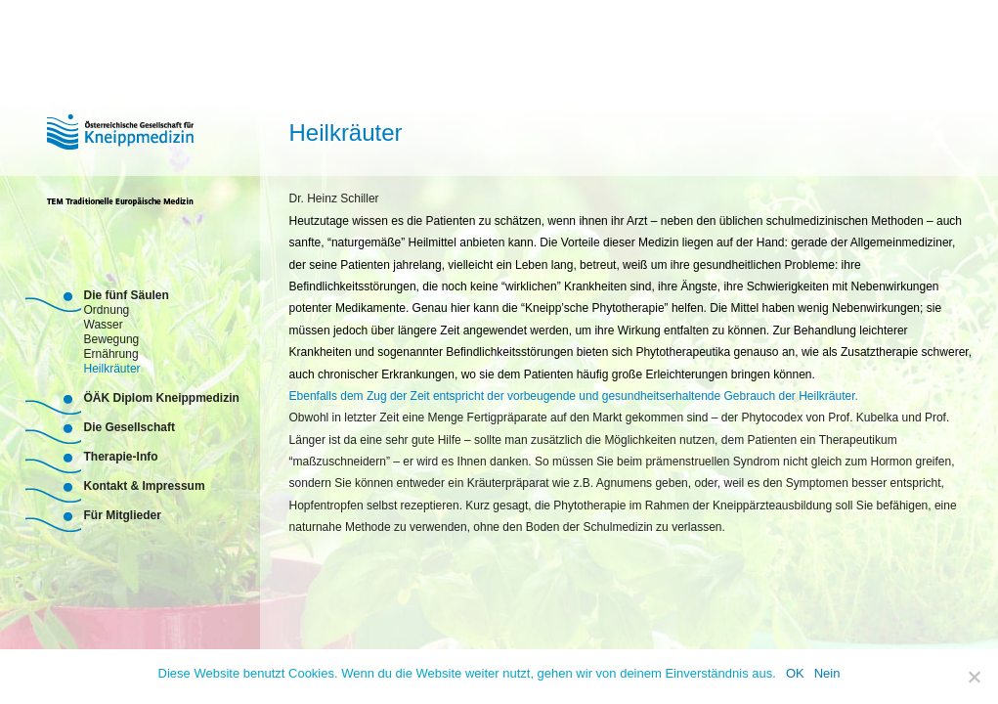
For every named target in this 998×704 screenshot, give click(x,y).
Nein (827, 673)
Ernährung (111, 352)
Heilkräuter (112, 367)
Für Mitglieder (122, 515)
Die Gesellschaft (129, 427)
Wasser (103, 323)
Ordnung (107, 308)
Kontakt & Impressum (144, 486)
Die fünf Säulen (126, 295)
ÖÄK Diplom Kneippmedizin (161, 398)
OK (795, 673)
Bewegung (112, 337)
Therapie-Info (121, 456)
